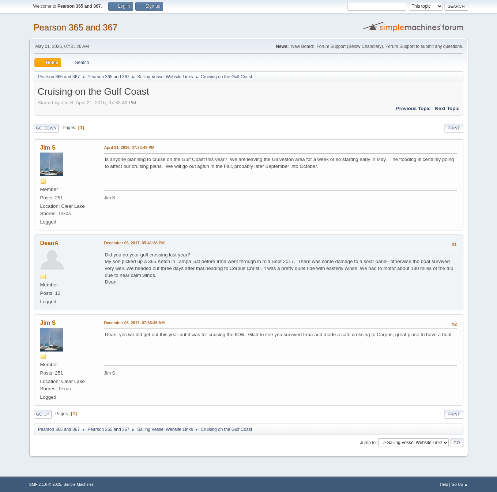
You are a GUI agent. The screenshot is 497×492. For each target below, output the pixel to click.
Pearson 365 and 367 (75, 27)
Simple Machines (79, 484)
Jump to (368, 442)
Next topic (447, 108)
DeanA (49, 243)
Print (454, 128)
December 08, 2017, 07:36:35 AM (134, 322)
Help (444, 484)
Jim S (48, 147)
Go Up (42, 414)
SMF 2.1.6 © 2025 (45, 484)
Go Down (46, 128)
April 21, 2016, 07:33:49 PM (129, 147)
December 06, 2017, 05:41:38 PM (134, 243)
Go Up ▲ (460, 484)
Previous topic (413, 108)
